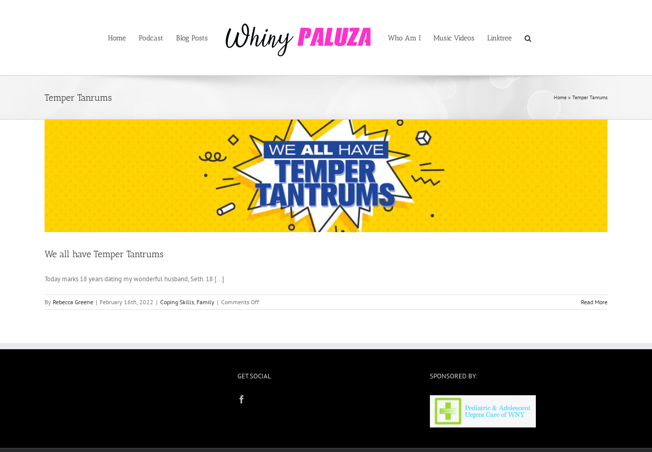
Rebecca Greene (73, 302)
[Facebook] (241, 399)
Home (560, 97)
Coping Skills (177, 302)
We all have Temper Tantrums (104, 254)
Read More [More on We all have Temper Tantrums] (594, 302)
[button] (528, 37)
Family (205, 302)
